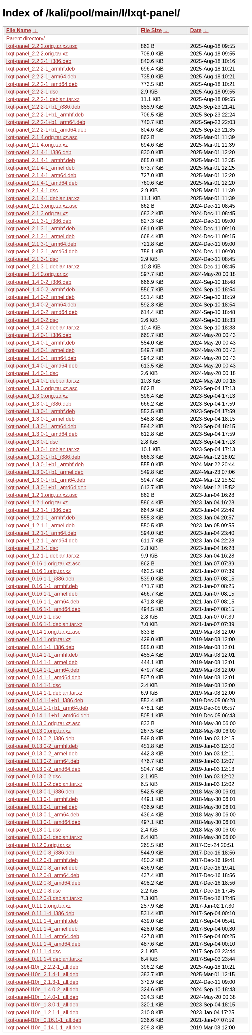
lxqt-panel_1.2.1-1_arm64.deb (41, 533)
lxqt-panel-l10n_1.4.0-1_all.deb (42, 997)
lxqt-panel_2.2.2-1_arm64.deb (41, 76)
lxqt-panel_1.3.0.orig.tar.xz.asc (41, 388)
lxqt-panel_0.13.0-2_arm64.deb (42, 761)
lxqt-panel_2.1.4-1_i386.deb (38, 152)
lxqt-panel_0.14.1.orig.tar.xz (38, 639)
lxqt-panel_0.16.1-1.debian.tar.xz (44, 624)
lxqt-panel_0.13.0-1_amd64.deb (43, 822)
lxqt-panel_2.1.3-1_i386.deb (38, 221)
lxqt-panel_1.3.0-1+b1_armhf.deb (45, 464)
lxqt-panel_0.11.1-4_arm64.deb (42, 936)
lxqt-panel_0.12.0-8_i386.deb (40, 852)
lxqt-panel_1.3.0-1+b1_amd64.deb (46, 487)
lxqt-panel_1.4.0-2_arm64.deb (41, 304)
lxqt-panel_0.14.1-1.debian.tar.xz (44, 693)
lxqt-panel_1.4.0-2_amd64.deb (41, 312)
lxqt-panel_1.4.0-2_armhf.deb (40, 289)
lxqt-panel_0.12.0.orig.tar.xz (38, 845)
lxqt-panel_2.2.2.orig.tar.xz (37, 53)
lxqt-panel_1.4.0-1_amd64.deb (41, 366)
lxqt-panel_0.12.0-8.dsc (33, 891)
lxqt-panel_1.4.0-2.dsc (32, 320)
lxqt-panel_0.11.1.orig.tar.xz (38, 906)
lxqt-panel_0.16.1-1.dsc (33, 617)
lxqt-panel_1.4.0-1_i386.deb (38, 335)
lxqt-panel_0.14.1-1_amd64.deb (43, 677)
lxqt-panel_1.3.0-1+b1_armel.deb (44, 472)
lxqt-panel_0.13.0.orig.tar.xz (38, 731)
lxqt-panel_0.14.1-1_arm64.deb (42, 670)
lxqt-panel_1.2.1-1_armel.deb (40, 525)
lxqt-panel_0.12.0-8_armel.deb (41, 868)
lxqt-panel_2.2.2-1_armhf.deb (40, 69)
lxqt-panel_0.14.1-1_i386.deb (40, 647)
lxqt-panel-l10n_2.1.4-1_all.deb (42, 974)
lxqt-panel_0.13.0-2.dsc (33, 776)
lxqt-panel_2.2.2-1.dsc (32, 92)
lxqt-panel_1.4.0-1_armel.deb (40, 350)
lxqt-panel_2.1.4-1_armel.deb (40, 168)
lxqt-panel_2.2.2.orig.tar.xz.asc (41, 46)
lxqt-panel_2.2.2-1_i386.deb (38, 61)
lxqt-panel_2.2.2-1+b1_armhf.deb (45, 114)
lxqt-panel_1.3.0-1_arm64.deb (41, 426)
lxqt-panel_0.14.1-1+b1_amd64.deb (47, 715)
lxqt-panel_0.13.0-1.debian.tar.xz (44, 837)
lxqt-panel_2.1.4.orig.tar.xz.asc (41, 137)
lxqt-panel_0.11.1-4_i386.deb (40, 913)
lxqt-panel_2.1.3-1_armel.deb (40, 236)
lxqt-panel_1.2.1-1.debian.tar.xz (42, 556)
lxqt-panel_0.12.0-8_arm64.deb (42, 875)
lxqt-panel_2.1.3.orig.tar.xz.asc (41, 206)
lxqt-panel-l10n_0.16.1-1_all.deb (43, 1020)
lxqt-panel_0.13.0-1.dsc (33, 830)
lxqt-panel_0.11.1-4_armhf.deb (42, 921)
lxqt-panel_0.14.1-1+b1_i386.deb (44, 700)
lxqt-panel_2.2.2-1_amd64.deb (41, 84)
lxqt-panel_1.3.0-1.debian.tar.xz (42, 449)
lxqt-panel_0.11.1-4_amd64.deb (43, 944)
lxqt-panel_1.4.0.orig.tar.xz (37, 274)
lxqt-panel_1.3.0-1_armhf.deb (40, 411)
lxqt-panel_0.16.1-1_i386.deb (40, 578)
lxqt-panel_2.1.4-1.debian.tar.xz (42, 198)
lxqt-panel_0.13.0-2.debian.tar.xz (44, 784)
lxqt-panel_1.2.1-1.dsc (32, 548)
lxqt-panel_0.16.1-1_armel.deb (41, 594)
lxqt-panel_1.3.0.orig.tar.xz (37, 396)
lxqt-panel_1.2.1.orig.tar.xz (37, 502)
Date (195, 30)
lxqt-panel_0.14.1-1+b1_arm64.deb (47, 708)
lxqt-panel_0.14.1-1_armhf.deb (42, 655)
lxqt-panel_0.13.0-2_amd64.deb (43, 769)
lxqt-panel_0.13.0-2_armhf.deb (42, 746)
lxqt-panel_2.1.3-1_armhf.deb (40, 228)
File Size (151, 30)
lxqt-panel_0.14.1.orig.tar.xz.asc (43, 632)
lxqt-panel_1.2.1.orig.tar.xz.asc (41, 495)
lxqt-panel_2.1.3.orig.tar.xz (37, 213)
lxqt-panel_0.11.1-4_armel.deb (41, 929)
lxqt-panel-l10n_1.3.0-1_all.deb (42, 1004)
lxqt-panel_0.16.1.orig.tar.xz (38, 571)
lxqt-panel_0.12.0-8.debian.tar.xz (44, 898)
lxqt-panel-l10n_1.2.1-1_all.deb (42, 1012)
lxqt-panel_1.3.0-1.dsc (32, 442)
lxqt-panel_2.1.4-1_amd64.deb (41, 183)
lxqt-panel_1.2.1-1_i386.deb (38, 510)
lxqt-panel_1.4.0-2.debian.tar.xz (42, 327)
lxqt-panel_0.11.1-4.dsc (33, 951)
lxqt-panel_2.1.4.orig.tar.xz (37, 145)
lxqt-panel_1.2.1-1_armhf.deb (40, 517)
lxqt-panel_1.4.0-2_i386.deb (38, 282)
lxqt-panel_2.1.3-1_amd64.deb (41, 251)
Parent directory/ (25, 38)
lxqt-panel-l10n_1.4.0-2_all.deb (42, 989)
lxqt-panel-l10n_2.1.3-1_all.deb (42, 982)
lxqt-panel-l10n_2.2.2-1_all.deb (42, 967)
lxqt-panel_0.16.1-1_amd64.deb (43, 609)
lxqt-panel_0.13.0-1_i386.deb (40, 791)
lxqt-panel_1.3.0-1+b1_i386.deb (43, 457)
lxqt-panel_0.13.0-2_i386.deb (40, 738)
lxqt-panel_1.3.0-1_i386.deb (38, 404)
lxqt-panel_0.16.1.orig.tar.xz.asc (43, 563)
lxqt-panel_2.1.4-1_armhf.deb (40, 160)
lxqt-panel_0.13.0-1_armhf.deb (42, 799)
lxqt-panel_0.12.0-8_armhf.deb (42, 860)
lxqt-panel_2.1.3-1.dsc (32, 259)
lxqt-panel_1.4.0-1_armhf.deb (40, 343)
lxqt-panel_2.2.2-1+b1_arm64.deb (45, 122)
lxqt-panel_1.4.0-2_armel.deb (40, 297)
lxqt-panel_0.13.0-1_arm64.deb (42, 814)
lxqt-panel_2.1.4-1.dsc (32, 190)
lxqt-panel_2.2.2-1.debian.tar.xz (42, 99)
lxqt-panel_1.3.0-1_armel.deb (40, 419)
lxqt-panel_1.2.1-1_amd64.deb (41, 540)
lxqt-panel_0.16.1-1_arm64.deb (42, 601)
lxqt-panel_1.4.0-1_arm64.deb (41, 358)
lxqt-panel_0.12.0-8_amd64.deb (43, 883)
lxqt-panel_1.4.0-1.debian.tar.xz (42, 381)
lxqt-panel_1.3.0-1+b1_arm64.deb (45, 480)
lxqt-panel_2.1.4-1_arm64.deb (41, 175)
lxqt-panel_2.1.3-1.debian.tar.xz (42, 266)
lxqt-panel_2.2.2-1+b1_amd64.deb (46, 130)
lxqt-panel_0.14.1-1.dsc (33, 685)
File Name (18, 30)
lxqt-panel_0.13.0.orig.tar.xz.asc (43, 723)
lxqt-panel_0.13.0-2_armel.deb (41, 753)
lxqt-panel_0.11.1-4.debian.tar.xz (44, 959)
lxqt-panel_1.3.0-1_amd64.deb (41, 434)
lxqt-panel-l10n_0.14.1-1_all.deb (43, 1027)
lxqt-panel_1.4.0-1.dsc (32, 373)
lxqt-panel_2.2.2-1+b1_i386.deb (43, 107)
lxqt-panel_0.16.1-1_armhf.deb (42, 586)
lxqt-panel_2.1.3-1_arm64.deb (41, 244)
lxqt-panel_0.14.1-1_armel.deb (41, 662)
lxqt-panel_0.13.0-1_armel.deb (41, 807)
